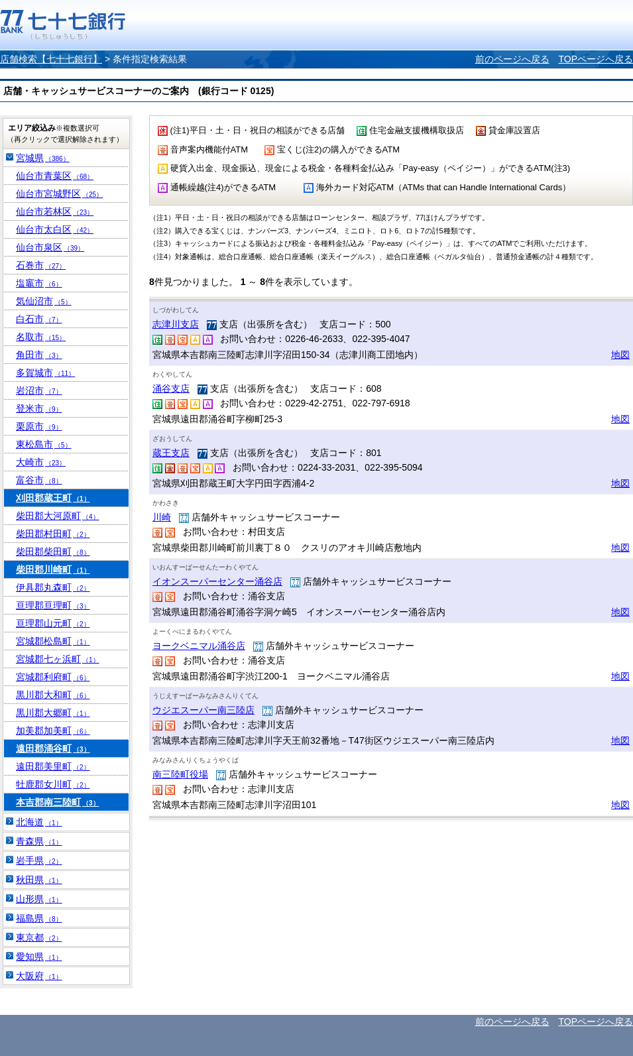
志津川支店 (175, 324)
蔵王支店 (171, 452)
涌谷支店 (171, 388)
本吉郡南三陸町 (57, 802)
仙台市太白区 (54, 229)
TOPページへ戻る (595, 59)
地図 (620, 354)
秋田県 (39, 879)
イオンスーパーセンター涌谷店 (217, 581)
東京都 (39, 937)
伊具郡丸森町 (53, 587)
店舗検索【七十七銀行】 (51, 59)
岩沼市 (39, 390)
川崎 (161, 517)
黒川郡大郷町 (53, 712)
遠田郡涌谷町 (53, 748)
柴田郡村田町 (53, 533)
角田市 (39, 354)
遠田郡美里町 (53, 766)
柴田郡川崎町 (53, 569)
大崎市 (41, 462)
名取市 (41, 336)
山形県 (39, 899)
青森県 (39, 841)
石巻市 (41, 265)
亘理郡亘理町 (53, 605)
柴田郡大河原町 (57, 515)
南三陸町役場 (180, 774)
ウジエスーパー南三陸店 (203, 710)
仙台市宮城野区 (59, 193)
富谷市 (39, 480)
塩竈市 (39, 283)
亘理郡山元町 (53, 623)
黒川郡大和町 (53, 694)
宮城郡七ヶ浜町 (57, 659)
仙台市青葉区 (54, 175)
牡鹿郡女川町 (53, 784)
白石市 (39, 319)
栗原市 (39, 426)
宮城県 (43, 157)
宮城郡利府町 (53, 677)
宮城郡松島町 (53, 641)
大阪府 (39, 975)
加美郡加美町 (53, 730)
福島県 (39, 918)
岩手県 (39, 860)
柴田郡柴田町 (53, 551)
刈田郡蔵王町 (53, 498)
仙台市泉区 (50, 247)
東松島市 (44, 444)
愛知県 (39, 956)
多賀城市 (45, 372)
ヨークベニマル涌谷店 (198, 645)
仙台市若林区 (54, 211)
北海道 (39, 822)
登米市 (39, 408)
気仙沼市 (44, 301)
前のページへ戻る (512, 59)
